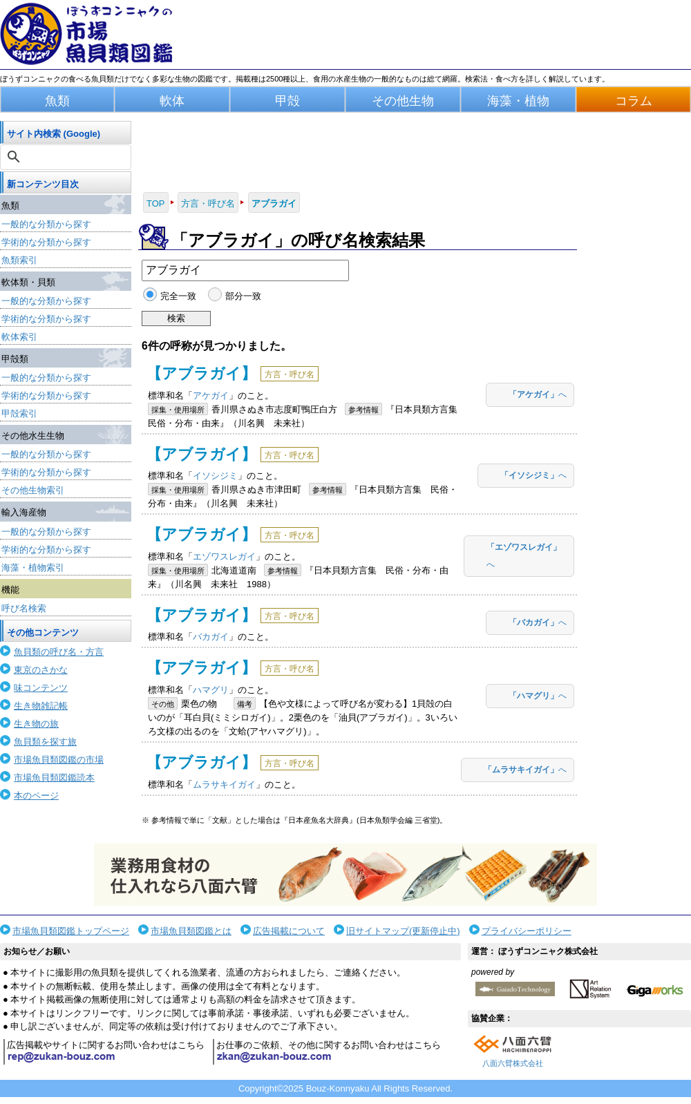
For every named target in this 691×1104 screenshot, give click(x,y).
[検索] (67, 156)
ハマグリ (211, 690)
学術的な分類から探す (46, 242)
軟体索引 (19, 337)
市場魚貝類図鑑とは (191, 931)
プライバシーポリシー (526, 931)
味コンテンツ (41, 688)
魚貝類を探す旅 (45, 741)
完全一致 (178, 296)
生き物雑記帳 (41, 706)
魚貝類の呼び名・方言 (59, 652)
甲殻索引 (19, 413)
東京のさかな (41, 670)
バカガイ (211, 636)
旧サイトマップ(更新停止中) (403, 931)
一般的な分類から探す (46, 224)
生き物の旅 (36, 723)
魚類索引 (19, 260)
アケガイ (211, 395)
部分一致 (243, 296)
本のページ (36, 795)
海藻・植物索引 (32, 567)
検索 (176, 318)
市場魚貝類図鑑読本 (54, 777)
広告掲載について (289, 931)
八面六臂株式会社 (512, 1063)
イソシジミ (215, 475)
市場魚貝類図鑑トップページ (70, 931)
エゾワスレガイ (224, 556)
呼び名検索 (23, 608)
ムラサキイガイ (224, 784)
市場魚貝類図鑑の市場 (59, 759)
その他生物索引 (32, 490)
